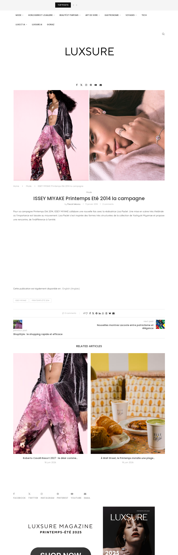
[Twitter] (81, 85)
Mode (18, 15)
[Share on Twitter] (93, 313)
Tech (144, 15)
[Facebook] (76, 85)
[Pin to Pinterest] (96, 313)
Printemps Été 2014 (40, 300)
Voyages (130, 15)
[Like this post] (86, 313)
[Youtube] (96, 85)
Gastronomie (112, 15)
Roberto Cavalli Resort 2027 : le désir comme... (50, 458)
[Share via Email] (113, 313)
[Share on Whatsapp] (103, 313)
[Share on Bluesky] (110, 313)
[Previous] (73, 5)
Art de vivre (91, 15)
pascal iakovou (74, 204)
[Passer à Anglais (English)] (71, 288)
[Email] (101, 85)
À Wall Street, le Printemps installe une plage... (128, 458)
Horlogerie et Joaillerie (40, 15)
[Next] (76, 5)
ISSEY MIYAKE (20, 300)
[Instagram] (86, 85)
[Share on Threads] (106, 313)
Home (16, 186)
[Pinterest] (91, 85)
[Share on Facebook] (90, 313)
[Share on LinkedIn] (100, 313)
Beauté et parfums (69, 15)
